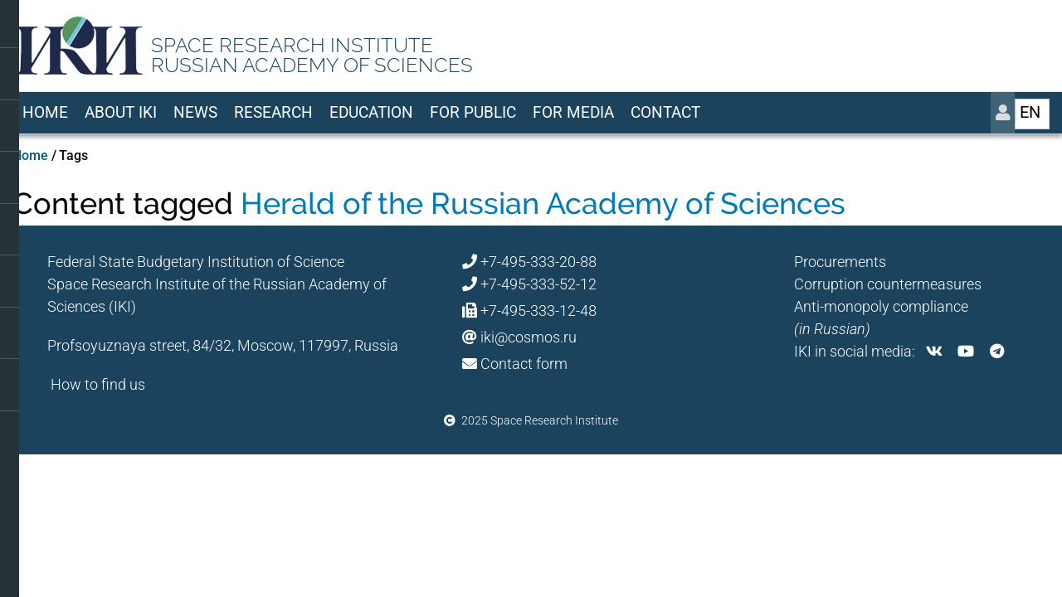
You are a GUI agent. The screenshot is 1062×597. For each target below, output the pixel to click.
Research (273, 112)
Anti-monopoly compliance (881, 306)
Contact (665, 112)
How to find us (98, 384)
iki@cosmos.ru (528, 337)
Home (45, 112)
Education (371, 112)
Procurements (840, 261)
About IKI (121, 112)
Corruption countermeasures (888, 284)
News (195, 112)
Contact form (524, 363)
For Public (473, 112)
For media (573, 112)
